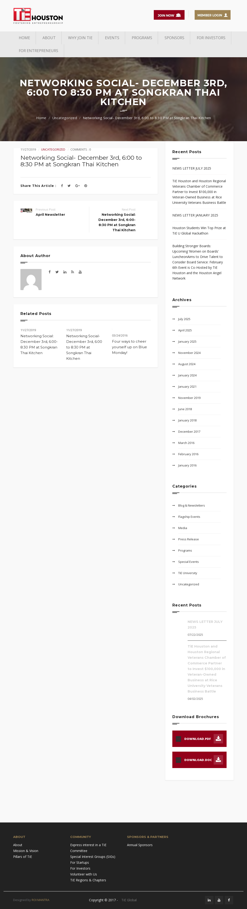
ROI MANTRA (40, 900)
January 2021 (187, 386)
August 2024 (186, 364)
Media (182, 528)
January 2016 (187, 465)
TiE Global (129, 900)
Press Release (188, 539)
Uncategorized (64, 117)
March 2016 (186, 443)
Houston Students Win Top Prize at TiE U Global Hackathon (199, 230)
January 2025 (187, 341)
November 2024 (189, 353)
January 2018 (187, 420)
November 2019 (189, 398)
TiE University (187, 573)
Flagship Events (189, 517)
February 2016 (188, 454)
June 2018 (185, 409)
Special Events (188, 562)
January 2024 (187, 375)
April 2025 (185, 330)
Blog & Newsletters (191, 505)
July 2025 (184, 319)
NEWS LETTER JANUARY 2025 (195, 215)
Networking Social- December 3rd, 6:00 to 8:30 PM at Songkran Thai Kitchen (84, 347)
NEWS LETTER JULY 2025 (191, 168)
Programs (185, 550)
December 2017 (189, 431)
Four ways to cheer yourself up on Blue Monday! (129, 347)
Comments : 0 (80, 149)
